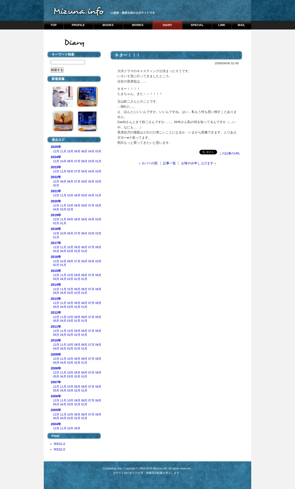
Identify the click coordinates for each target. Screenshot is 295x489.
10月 (70, 151)
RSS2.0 (59, 449)
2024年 (56, 157)
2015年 (56, 271)
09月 (77, 151)
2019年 (56, 215)
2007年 (56, 382)
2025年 (56, 147)
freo (119, 468)
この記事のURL (229, 153)
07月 (77, 161)
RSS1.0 (59, 444)
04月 (91, 151)
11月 (63, 151)
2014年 (56, 284)
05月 (91, 181)
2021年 (56, 191)
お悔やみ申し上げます (197, 163)
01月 (98, 161)
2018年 (56, 229)
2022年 (56, 177)
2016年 (56, 257)
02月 (56, 185)
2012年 (56, 312)
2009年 (56, 354)
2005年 (56, 410)
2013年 (56, 298)
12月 (56, 151)
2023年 (56, 167)
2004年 (56, 424)
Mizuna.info (160, 468)
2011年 (56, 326)
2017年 (56, 243)
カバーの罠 (150, 163)
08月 (84, 151)
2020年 (56, 201)
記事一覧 (169, 163)
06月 (84, 161)
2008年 (56, 368)
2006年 (56, 396)
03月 (98, 151)
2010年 (56, 340)
